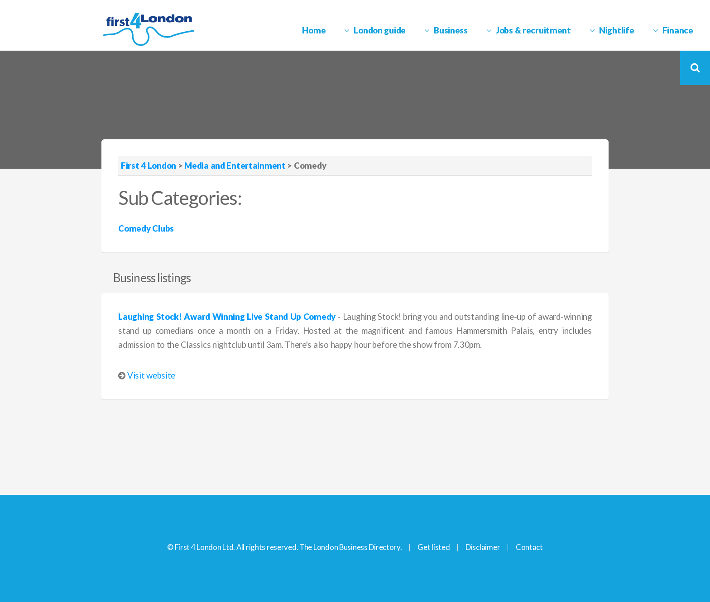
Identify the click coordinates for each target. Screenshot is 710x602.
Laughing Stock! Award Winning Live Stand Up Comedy (227, 317)
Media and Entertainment (235, 166)
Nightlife (616, 30)
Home (314, 30)
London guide (380, 30)
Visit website (151, 375)
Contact (529, 547)
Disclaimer (482, 547)
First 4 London (148, 166)
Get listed (433, 547)
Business (451, 30)
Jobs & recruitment (533, 30)
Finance (677, 30)
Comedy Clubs (146, 228)
